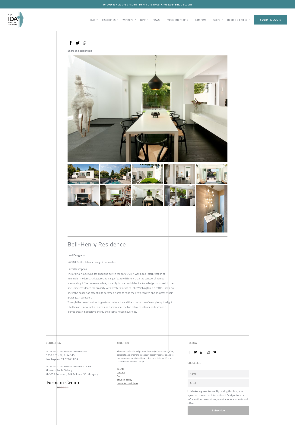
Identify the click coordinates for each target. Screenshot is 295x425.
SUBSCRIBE (194, 363)
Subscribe (218, 410)
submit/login (270, 19)
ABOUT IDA (123, 343)
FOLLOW (192, 343)
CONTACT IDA (53, 343)
